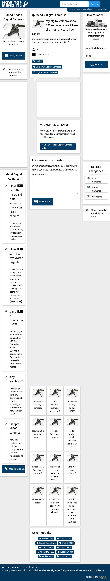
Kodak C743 (64, 538)
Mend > (39, 15)
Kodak (37, 61)
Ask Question (13, 56)
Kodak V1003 (65, 552)
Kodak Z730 (64, 556)
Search (94, 4)
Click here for (56, 146)
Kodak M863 (64, 547)
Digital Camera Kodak (45, 72)
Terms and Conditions (93, 570)
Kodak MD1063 (45, 552)
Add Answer (42, 202)
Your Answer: (38, 174)
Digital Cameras (56, 15)
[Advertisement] (14, 124)
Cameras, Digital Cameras (47, 67)
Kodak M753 (46, 547)
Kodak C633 (46, 538)
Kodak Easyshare (46, 543)
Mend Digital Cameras (15, 469)
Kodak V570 (46, 556)
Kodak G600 (66, 543)
